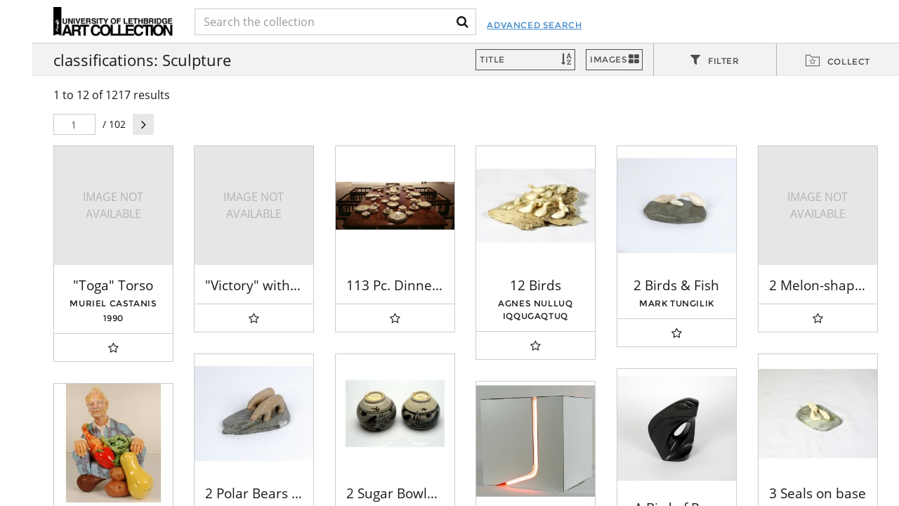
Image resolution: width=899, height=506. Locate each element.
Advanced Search (534, 25)
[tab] (715, 60)
